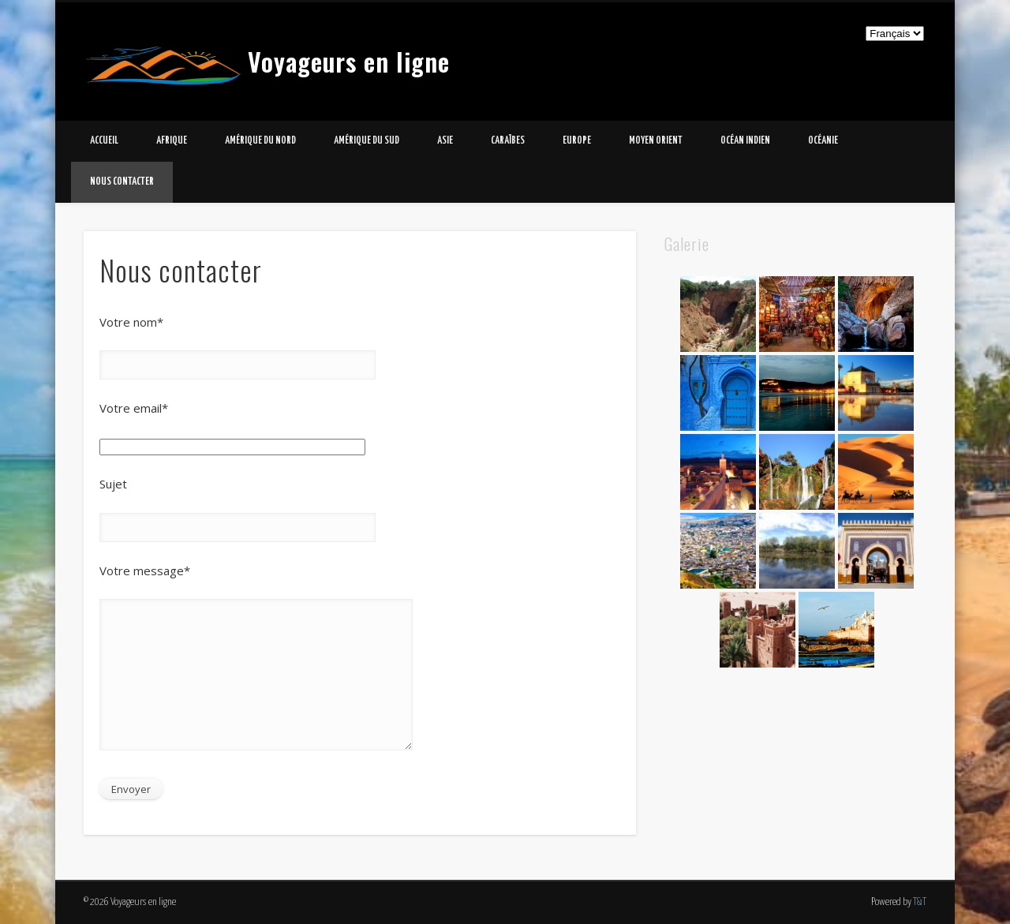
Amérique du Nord (260, 141)
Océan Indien (745, 141)
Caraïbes (508, 141)
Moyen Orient (656, 141)
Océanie (823, 141)
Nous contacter (122, 182)
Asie (445, 141)
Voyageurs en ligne (349, 61)
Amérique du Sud (366, 141)
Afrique (171, 141)
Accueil (104, 141)
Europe (577, 141)
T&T (919, 902)
